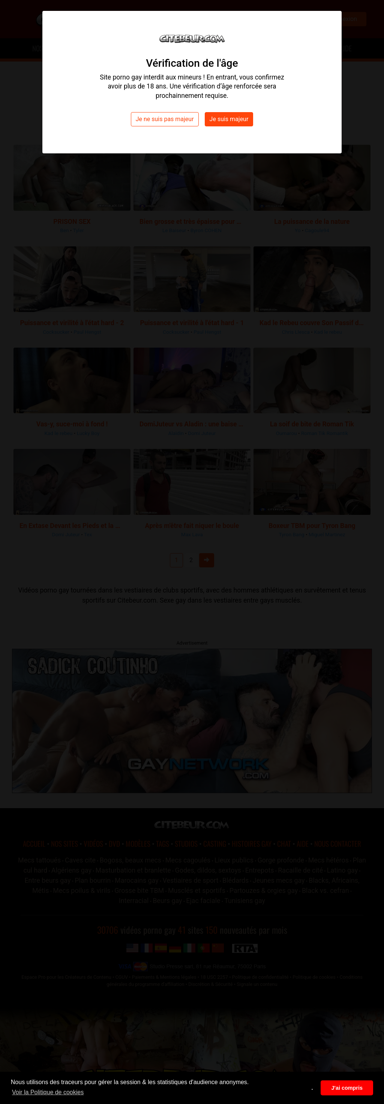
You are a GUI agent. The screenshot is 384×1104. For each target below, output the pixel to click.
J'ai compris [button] (346, 1088)
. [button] (312, 1088)
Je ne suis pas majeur (165, 119)
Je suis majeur (229, 119)
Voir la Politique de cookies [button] (48, 1092)
